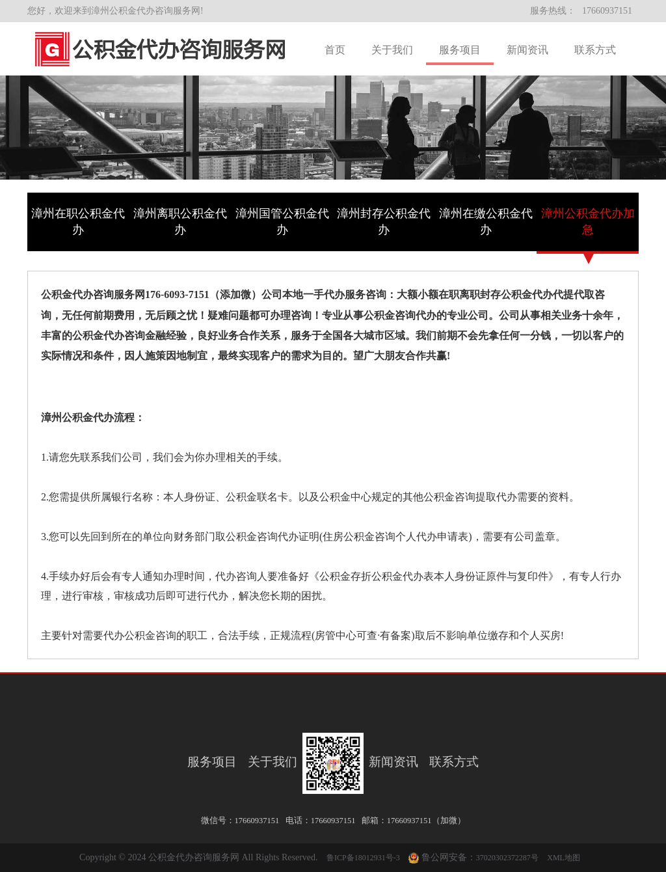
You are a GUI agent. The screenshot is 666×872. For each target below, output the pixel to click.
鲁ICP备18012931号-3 (363, 857)
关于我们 (392, 49)
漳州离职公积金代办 (180, 221)
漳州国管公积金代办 (282, 221)
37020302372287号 (507, 857)
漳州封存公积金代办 (384, 221)
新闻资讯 (527, 49)
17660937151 (607, 11)
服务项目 (460, 49)
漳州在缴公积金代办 (486, 221)
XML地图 (563, 857)
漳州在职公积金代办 (78, 221)
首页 (335, 49)
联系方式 (595, 49)
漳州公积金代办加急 (588, 221)
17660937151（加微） (426, 820)
